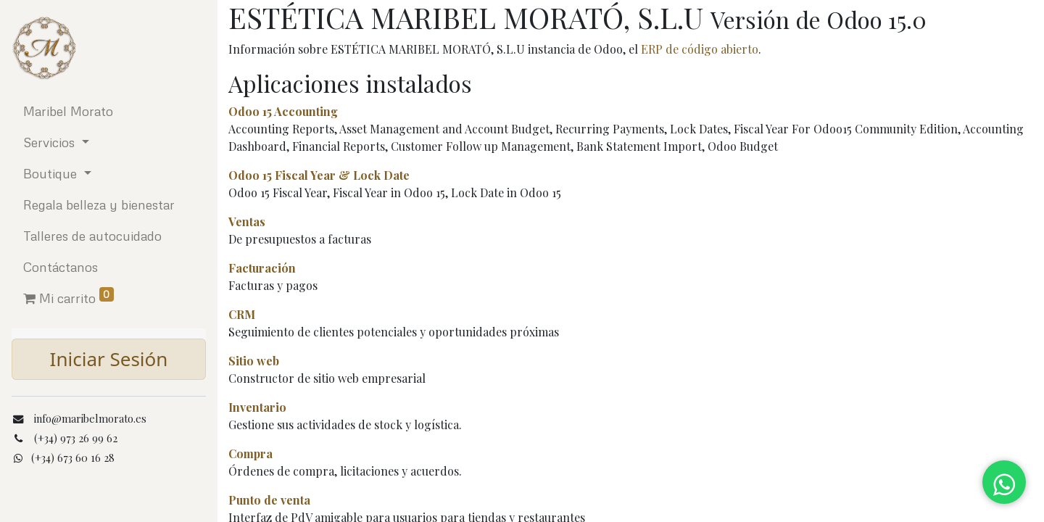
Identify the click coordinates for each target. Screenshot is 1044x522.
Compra (250, 453)
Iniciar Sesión (109, 359)
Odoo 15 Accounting (283, 111)
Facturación (262, 268)
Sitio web (253, 360)
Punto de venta (269, 500)
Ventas (246, 221)
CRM (241, 314)
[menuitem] (109, 111)
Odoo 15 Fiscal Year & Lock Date (319, 175)
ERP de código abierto (699, 49)
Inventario (257, 407)
